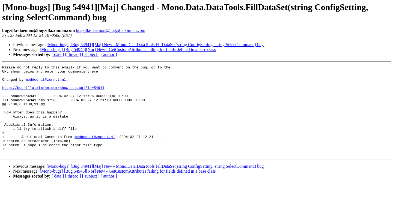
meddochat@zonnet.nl (95, 151)
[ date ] (58, 54)
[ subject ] (91, 54)
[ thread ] (73, 54)
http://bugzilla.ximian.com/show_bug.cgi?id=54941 (53, 92)
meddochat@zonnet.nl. (47, 82)
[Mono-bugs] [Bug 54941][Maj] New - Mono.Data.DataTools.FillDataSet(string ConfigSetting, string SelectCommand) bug (155, 44)
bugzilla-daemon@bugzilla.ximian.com (110, 30)
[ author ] (109, 54)
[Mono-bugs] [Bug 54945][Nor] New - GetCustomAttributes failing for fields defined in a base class (128, 49)
